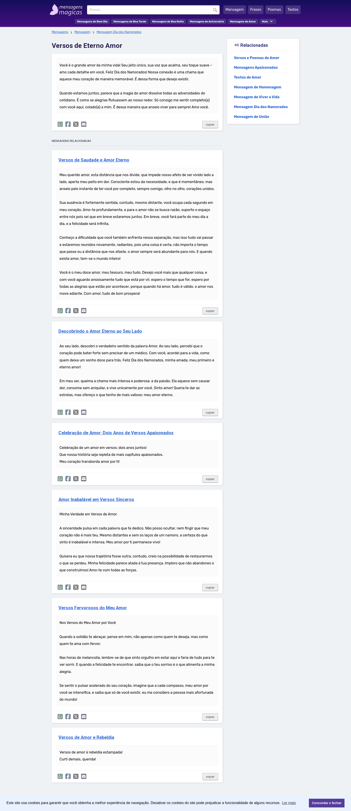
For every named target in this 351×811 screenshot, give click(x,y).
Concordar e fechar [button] (327, 803)
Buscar (215, 10)
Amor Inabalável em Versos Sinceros (96, 499)
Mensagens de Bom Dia (92, 21)
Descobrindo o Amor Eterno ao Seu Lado (100, 331)
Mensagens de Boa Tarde (129, 21)
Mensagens (60, 32)
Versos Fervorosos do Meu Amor (92, 607)
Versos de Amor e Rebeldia (86, 737)
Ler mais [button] (289, 803)
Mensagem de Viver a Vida (257, 97)
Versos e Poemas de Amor (256, 58)
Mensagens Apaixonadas (256, 67)
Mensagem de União (251, 117)
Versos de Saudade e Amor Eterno (93, 160)
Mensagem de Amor (243, 21)
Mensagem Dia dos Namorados (119, 32)
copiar (210, 124)
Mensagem (235, 9)
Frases (255, 9)
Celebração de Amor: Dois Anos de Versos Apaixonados (116, 432)
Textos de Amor (247, 77)
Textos (293, 9)
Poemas (274, 9)
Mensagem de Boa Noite (168, 21)
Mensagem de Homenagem (257, 87)
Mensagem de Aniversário (207, 21)
